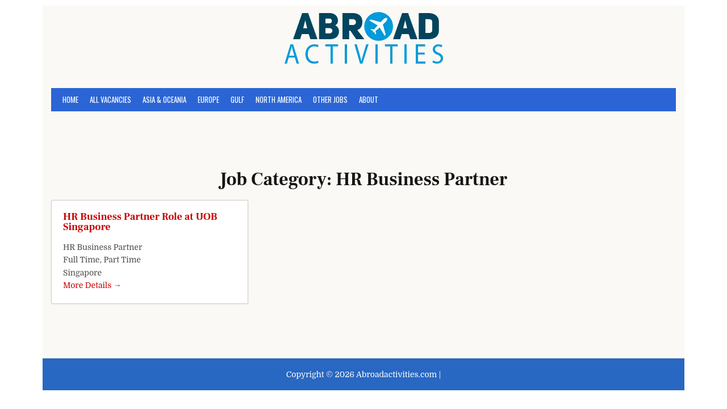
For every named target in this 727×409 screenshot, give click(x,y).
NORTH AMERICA (279, 99)
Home (70, 99)
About (368, 99)
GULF (237, 99)
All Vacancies (110, 99)
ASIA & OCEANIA (164, 99)
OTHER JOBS (330, 99)
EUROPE (208, 99)
